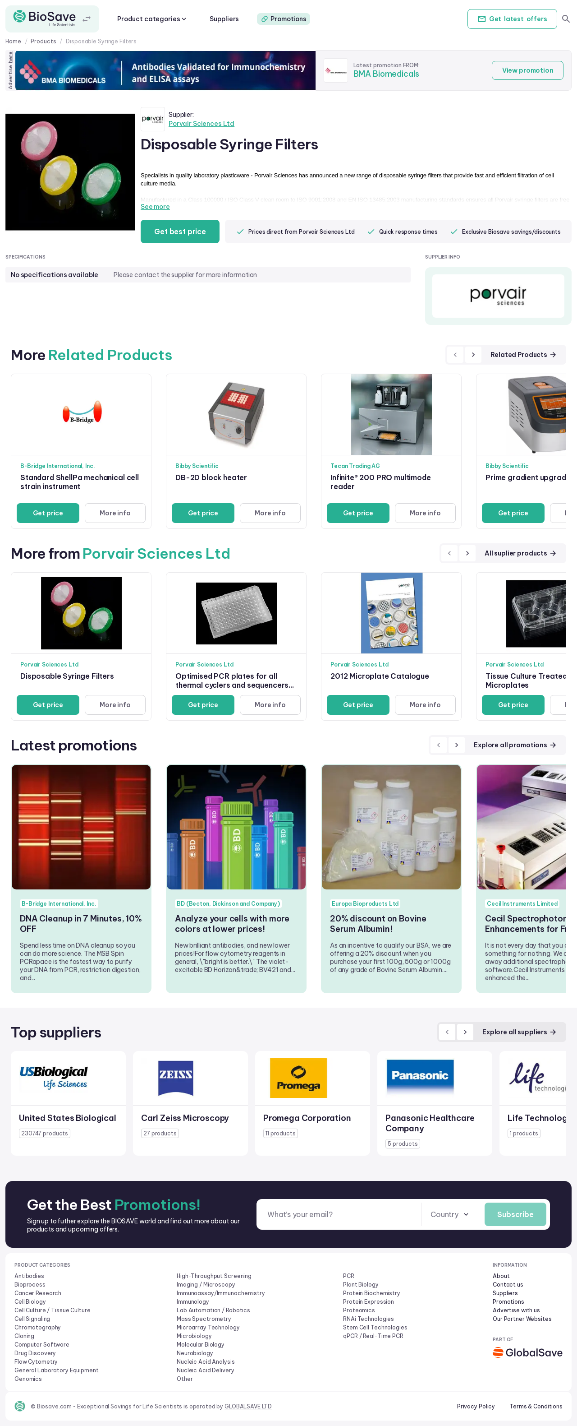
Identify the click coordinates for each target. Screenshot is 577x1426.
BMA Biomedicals (386, 74)
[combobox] (448, 1214)
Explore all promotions (515, 745)
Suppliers (224, 19)
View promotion (527, 70)
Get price (47, 513)
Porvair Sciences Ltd (201, 124)
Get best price (181, 231)
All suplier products (521, 553)
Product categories (152, 19)
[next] (473, 355)
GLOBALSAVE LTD (248, 1406)
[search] (566, 19)
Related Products (523, 355)
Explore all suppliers (519, 1032)
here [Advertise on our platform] (10, 57)
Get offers (511, 18)
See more (155, 207)
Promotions (284, 19)
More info (114, 513)
